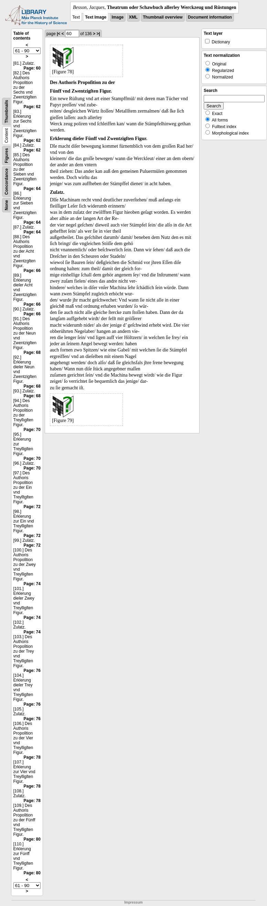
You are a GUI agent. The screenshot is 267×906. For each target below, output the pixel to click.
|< (58, 33)
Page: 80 (32, 839)
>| (98, 33)
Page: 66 (32, 270)
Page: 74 (32, 583)
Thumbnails (6, 111)
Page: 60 (32, 68)
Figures (6, 155)
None (6, 205)
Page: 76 (32, 670)
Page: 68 (32, 352)
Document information (210, 17)
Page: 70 (32, 429)
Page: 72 (32, 506)
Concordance (6, 181)
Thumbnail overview (162, 17)
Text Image (95, 17)
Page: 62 (32, 106)
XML (133, 17)
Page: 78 (32, 757)
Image (118, 17)
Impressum (133, 902)
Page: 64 (32, 188)
